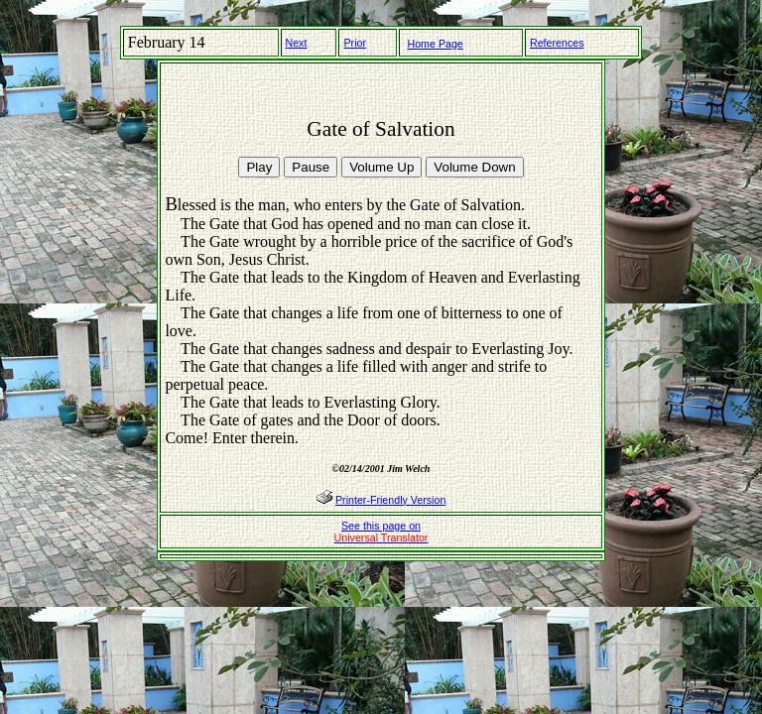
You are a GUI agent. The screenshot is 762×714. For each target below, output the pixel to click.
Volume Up (381, 167)
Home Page (435, 44)
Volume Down (474, 167)
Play (259, 167)
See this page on (381, 531)
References (557, 43)
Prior (354, 43)
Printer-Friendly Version (390, 500)
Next (297, 43)
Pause (310, 167)
